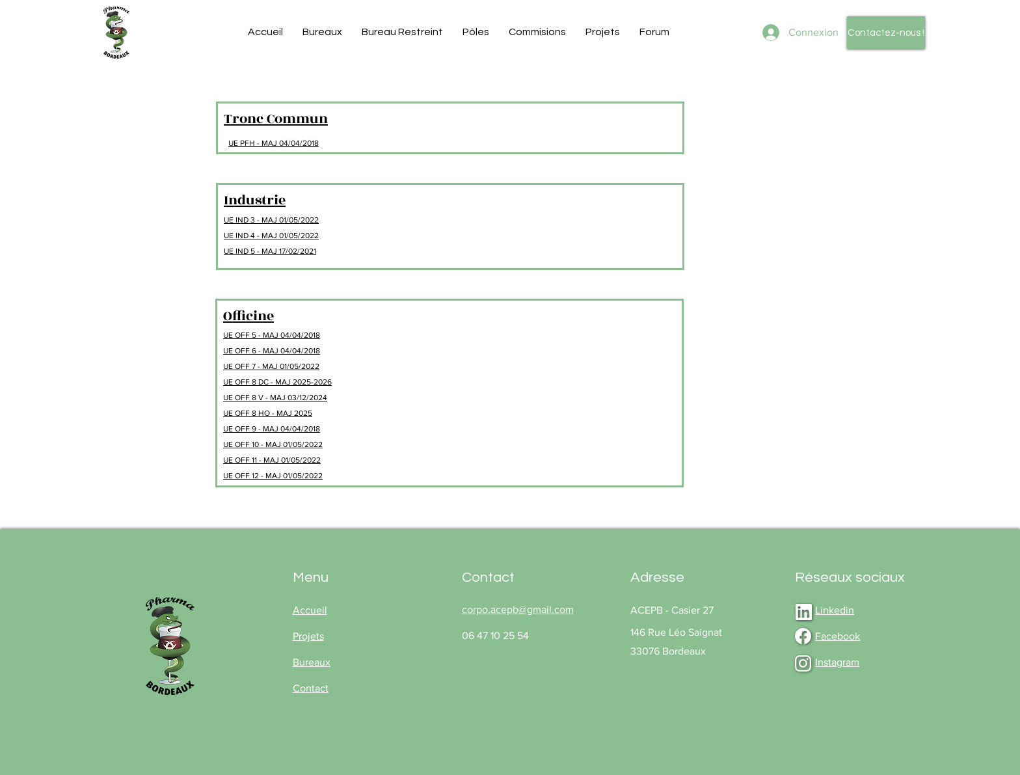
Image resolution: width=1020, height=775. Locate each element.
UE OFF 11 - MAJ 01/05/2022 (272, 460)
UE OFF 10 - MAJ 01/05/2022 (273, 444)
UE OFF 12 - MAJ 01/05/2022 (273, 475)
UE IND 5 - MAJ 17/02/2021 (270, 251)
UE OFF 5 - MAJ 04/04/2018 (271, 335)
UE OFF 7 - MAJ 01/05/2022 (271, 366)
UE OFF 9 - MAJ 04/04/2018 (271, 428)
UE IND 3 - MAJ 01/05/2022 (271, 219)
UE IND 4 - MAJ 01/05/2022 (271, 235)
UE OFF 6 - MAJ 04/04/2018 (271, 350)
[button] (322, 32)
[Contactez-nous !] (886, 32)
